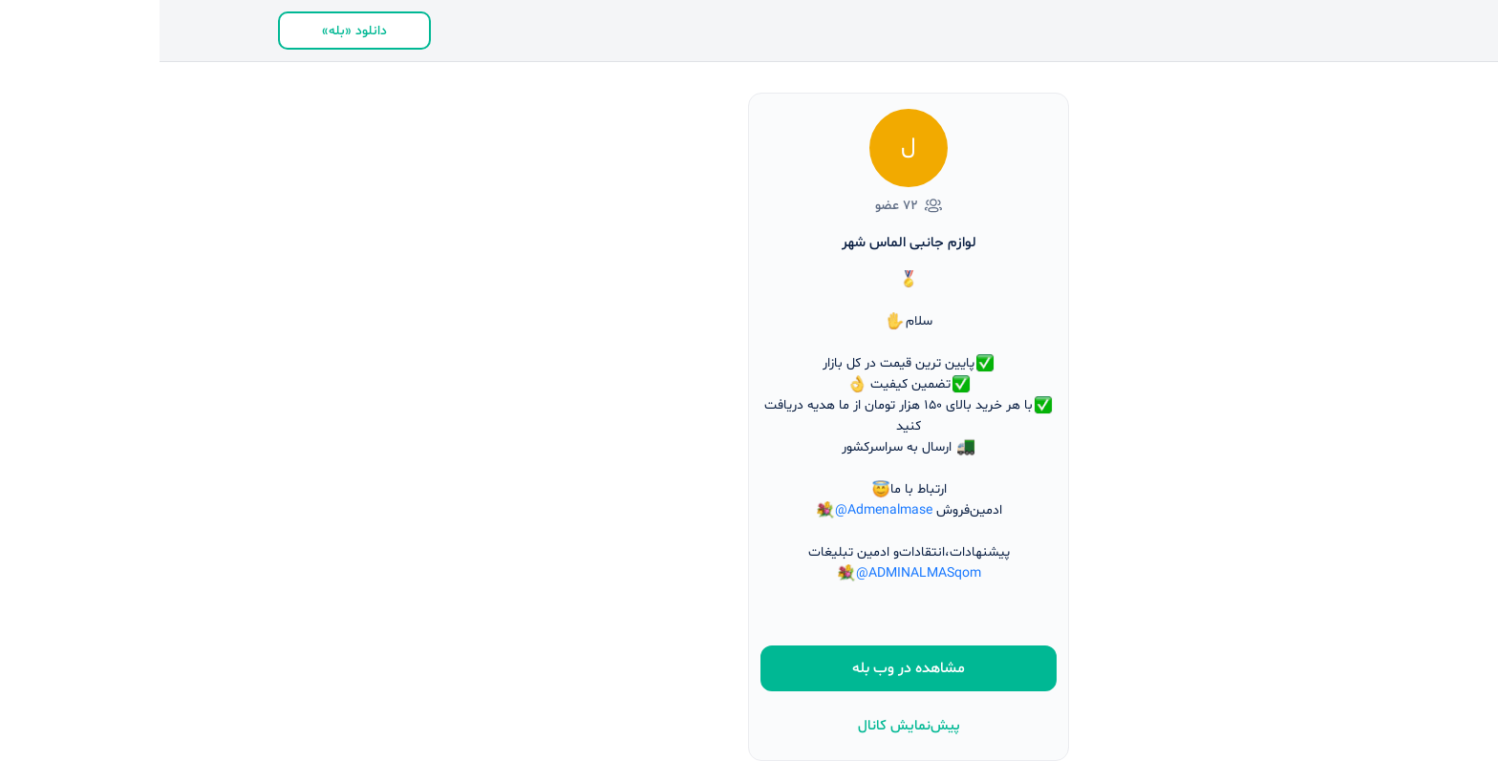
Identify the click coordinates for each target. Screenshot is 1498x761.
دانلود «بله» (194, 31)
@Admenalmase (724, 510)
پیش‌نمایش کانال (749, 726)
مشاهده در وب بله (749, 668)
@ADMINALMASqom (759, 573)
